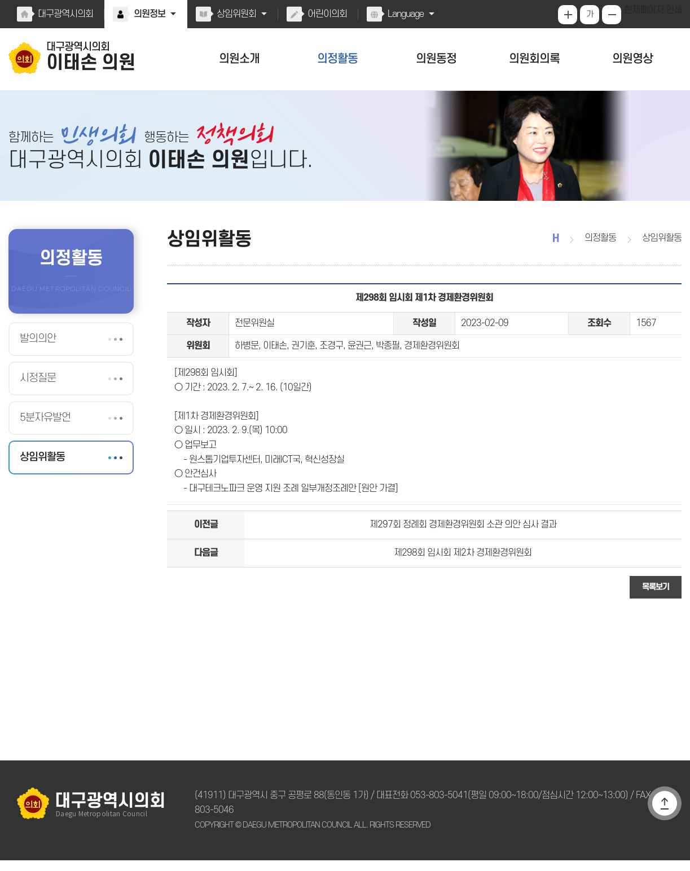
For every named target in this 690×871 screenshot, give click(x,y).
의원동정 (436, 59)
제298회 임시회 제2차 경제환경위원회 (463, 575)
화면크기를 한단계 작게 (612, 14)
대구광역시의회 (65, 14)
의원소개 (239, 59)
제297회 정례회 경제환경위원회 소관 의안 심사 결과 (463, 544)
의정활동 (338, 59)
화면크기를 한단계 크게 (568, 14)
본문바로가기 (0, 0)
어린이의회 (324, 14)
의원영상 (632, 59)
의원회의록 (534, 59)
